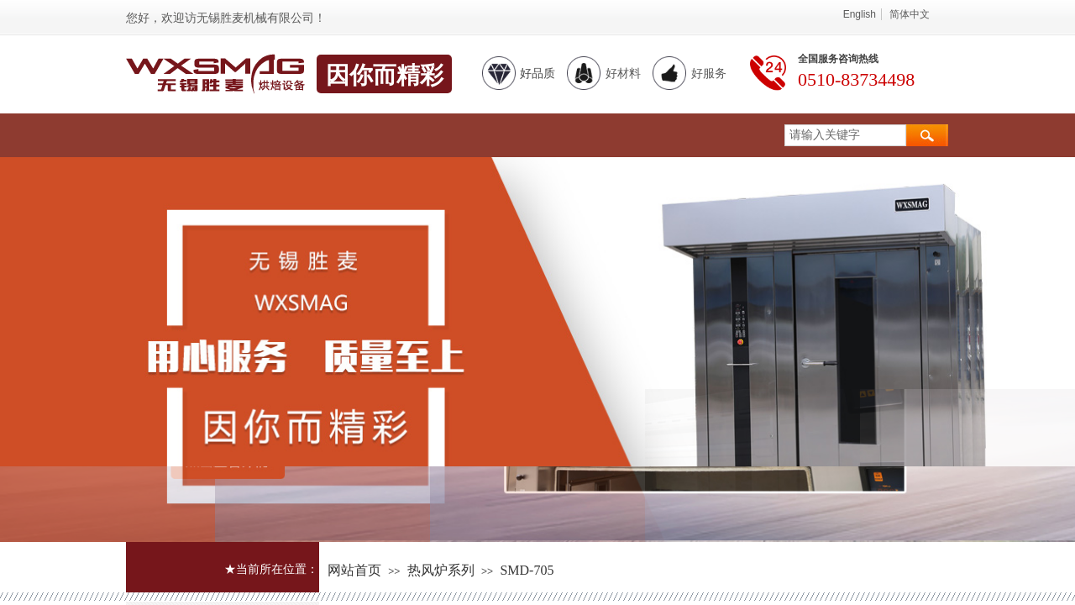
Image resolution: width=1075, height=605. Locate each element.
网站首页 (354, 570)
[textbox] (845, 135)
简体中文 (909, 14)
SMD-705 (526, 570)
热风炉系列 (441, 570)
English (859, 14)
